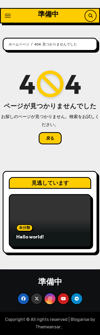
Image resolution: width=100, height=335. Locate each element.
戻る (50, 138)
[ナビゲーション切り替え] (7, 15)
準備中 (48, 14)
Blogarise (80, 319)
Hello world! (30, 237)
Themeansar (48, 326)
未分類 (24, 227)
